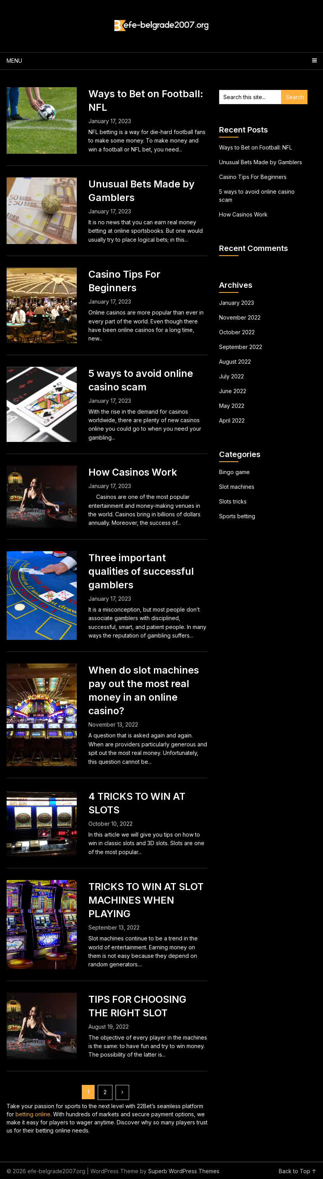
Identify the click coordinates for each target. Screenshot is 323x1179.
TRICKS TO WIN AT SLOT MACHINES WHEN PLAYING (146, 900)
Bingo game (234, 472)
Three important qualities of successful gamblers (141, 571)
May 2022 (231, 405)
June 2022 (232, 391)
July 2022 (231, 376)
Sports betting (237, 516)
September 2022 (240, 347)
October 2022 (237, 332)
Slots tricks (233, 501)
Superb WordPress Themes (183, 1171)
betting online (33, 1114)
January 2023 (236, 302)
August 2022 (235, 361)
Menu (14, 60)
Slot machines (236, 486)
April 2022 (232, 420)
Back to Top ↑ (297, 1171)
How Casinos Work (132, 472)
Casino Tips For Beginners (253, 177)
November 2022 (240, 317)
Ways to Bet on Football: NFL (255, 147)
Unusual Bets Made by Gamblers (260, 162)
